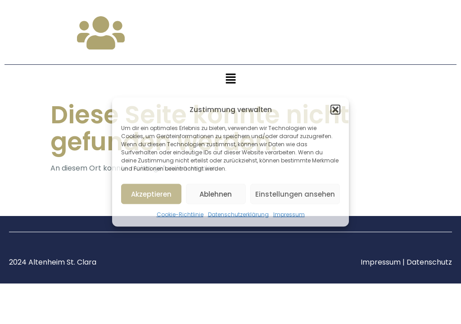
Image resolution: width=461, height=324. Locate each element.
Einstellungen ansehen (295, 193)
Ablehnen (215, 193)
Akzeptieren (151, 193)
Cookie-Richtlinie (180, 214)
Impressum (289, 214)
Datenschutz (429, 262)
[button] (335, 109)
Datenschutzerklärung (238, 214)
